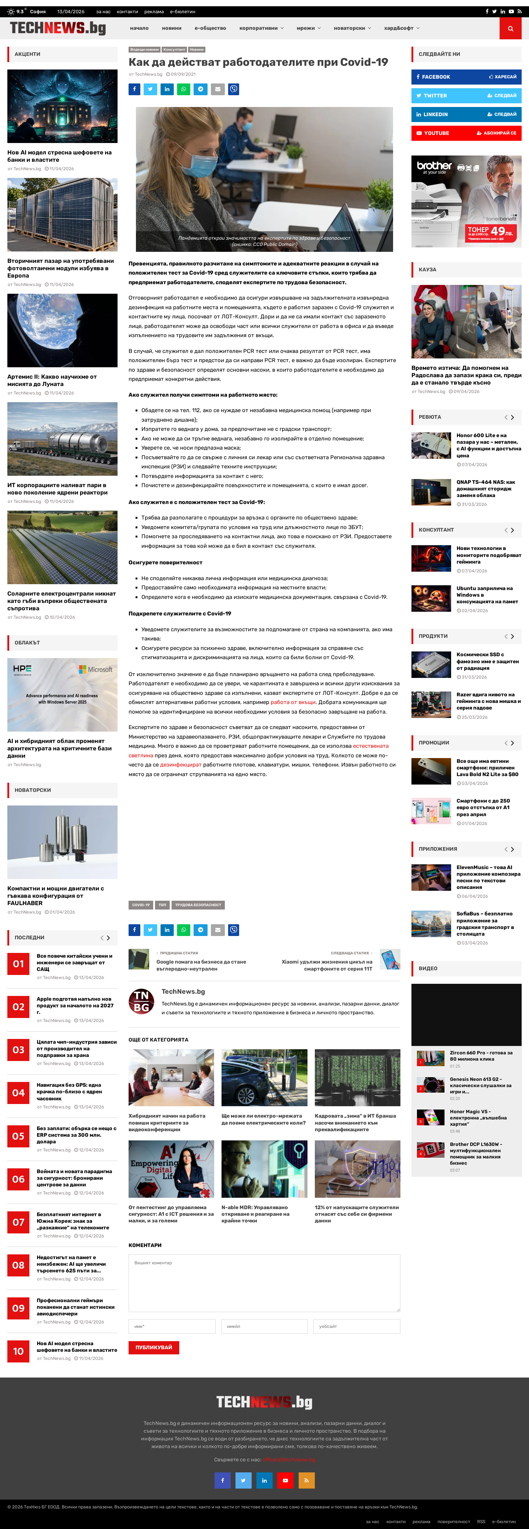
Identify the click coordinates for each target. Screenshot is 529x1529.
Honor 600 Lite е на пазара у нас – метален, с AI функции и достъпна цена (489, 445)
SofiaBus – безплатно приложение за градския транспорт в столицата (485, 924)
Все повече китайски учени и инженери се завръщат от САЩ (74, 962)
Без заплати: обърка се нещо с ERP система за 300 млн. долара (76, 1135)
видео (428, 968)
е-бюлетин (182, 11)
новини (171, 28)
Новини (197, 49)
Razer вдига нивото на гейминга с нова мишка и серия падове (489, 701)
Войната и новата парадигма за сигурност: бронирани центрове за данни (74, 1178)
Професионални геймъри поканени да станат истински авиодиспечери (76, 1307)
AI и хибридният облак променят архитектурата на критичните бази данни (59, 748)
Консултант (174, 49)
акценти (27, 54)
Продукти (433, 636)
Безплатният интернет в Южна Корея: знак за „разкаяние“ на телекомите (73, 1221)
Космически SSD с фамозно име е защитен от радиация (488, 661)
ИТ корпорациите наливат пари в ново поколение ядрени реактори (57, 489)
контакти (127, 11)
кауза (427, 270)
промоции (434, 743)
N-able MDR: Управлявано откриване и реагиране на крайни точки (255, 1214)
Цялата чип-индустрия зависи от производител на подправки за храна (77, 1048)
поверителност (454, 1521)
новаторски (349, 28)
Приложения (438, 849)
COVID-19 (141, 905)
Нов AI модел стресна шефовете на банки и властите (77, 1346)
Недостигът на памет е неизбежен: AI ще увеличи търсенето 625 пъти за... (71, 1264)
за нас (103, 11)
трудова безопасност (198, 905)
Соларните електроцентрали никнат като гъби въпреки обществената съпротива (61, 601)
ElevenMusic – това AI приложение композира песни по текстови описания (489, 877)
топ (162, 905)
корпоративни (259, 28)
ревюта (430, 417)
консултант (436, 530)
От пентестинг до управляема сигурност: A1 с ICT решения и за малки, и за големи (171, 1214)
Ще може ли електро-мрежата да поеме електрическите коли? (264, 1119)
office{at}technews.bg (289, 1460)
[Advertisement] (264, 836)
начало (139, 28)
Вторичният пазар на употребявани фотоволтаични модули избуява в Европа (60, 268)
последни (29, 938)
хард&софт (399, 28)
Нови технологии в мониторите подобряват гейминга (489, 555)
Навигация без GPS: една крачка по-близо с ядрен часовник (69, 1091)
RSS (481, 1521)
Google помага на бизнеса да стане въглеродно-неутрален (201, 965)
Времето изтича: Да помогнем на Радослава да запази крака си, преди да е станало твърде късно (466, 375)
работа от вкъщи (293, 702)
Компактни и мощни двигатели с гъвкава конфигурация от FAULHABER (55, 896)
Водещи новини (144, 49)
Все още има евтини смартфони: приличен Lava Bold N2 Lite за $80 (488, 768)
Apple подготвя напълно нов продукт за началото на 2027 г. (75, 1005)
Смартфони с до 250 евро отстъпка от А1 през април (483, 807)
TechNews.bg (148, 74)
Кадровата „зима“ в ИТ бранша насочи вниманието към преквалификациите (355, 1122)
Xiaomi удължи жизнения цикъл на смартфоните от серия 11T (327, 965)
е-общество (210, 28)
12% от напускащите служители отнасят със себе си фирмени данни (357, 1214)
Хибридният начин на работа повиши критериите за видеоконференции (167, 1122)
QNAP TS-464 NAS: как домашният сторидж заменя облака (486, 489)
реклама (154, 11)
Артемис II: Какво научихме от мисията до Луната (52, 380)
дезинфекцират (181, 764)
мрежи (306, 28)
